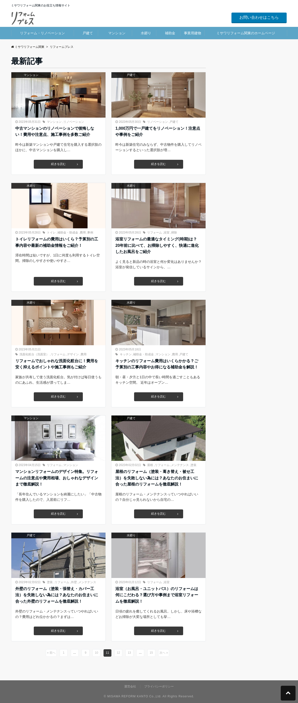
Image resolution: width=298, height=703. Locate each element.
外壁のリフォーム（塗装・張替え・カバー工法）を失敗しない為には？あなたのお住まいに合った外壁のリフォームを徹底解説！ (56, 595)
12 (118, 652)
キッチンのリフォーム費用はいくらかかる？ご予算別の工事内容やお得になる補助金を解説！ (156, 364)
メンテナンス (180, 465)
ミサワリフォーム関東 (27, 47)
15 (151, 652)
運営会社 (130, 686)
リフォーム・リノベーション (42, 33)
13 (129, 652)
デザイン (73, 354)
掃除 (174, 232)
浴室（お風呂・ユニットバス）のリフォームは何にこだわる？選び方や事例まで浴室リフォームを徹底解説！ (156, 595)
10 (96, 652)
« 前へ (51, 652)
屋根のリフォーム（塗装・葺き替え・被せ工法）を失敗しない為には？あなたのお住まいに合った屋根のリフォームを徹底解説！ (156, 477)
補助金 (170, 33)
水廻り (146, 33)
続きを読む (64, 164)
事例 (90, 232)
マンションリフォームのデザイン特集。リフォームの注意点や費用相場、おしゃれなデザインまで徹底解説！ (56, 477)
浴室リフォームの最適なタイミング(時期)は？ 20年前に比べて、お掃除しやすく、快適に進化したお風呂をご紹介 (158, 245)
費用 (83, 232)
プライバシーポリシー (159, 686)
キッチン (126, 354)
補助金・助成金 (67, 232)
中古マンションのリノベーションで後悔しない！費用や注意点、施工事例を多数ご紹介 (54, 131)
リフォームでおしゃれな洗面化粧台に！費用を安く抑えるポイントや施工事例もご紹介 (56, 364)
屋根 (150, 465)
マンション (117, 33)
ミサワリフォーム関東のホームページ (245, 33)
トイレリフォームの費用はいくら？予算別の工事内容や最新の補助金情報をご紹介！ (56, 242)
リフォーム (154, 232)
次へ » (163, 652)
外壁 (74, 582)
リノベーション (73, 122)
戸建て (87, 33)
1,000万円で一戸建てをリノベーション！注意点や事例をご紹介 (157, 131)
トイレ (51, 232)
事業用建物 (192, 33)
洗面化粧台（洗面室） (34, 354)
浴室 (167, 232)
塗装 (193, 465)
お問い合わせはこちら (259, 17)
